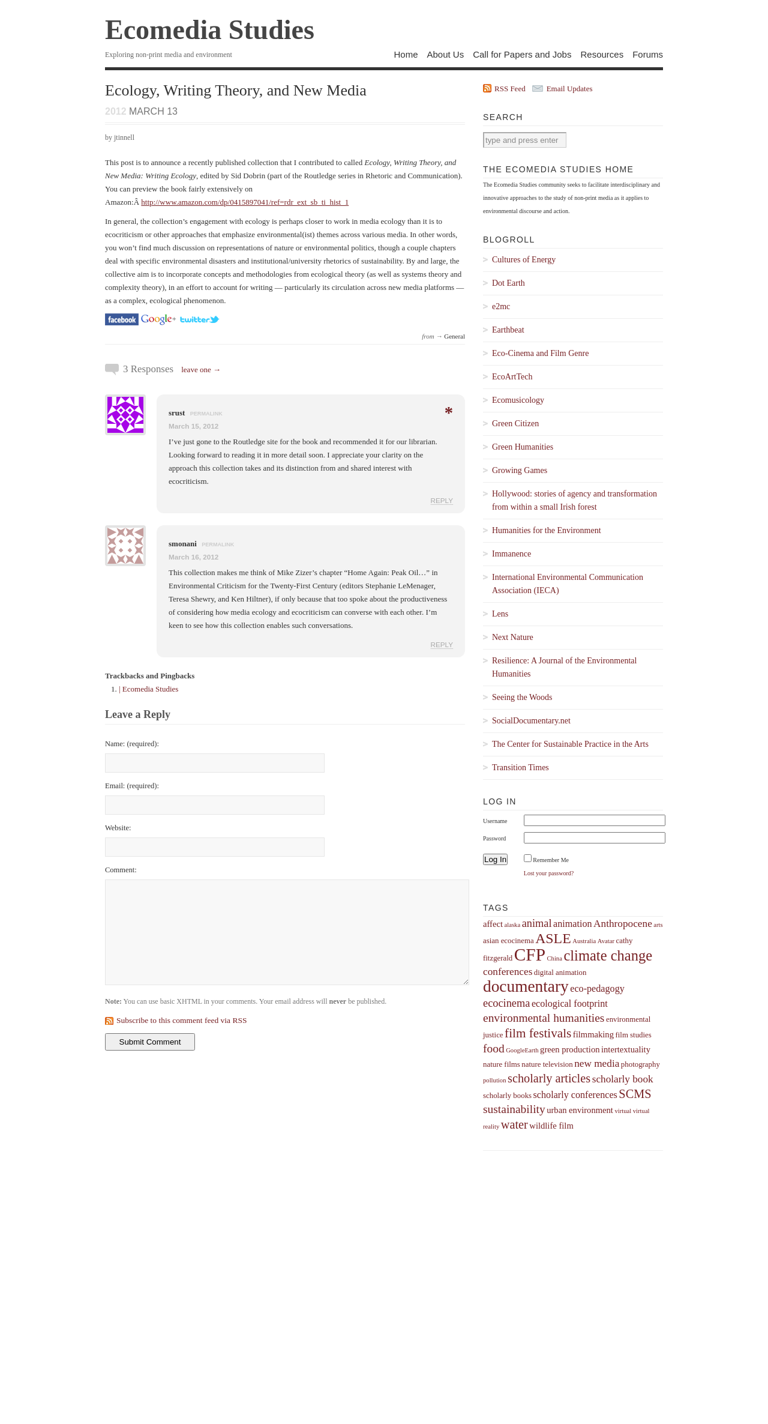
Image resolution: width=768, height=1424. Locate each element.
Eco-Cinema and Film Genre (540, 353)
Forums (647, 54)
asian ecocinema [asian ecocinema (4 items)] (508, 941)
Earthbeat (508, 329)
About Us (445, 54)
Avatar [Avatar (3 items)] (606, 941)
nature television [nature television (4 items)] (546, 1064)
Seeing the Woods (522, 697)
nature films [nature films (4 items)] (501, 1064)
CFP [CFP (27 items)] (529, 954)
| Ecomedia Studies (148, 688)
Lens (500, 613)
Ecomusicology (518, 400)
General (454, 336)
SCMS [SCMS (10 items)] (635, 1093)
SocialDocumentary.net (531, 720)
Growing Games (519, 470)
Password (494, 838)
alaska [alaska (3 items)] (512, 925)
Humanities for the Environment (546, 530)
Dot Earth (508, 283)
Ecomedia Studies (209, 29)
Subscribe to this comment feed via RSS (181, 1020)
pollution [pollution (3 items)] (494, 1080)
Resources (601, 54)
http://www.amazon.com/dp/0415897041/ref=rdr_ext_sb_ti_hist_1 (245, 202)
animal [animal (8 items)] (537, 923)
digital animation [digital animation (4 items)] (560, 972)
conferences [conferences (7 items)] (507, 971)
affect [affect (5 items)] (493, 924)
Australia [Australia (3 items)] (584, 941)
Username (495, 821)
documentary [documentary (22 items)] (526, 986)
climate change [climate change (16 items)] (607, 955)
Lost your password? (549, 873)
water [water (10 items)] (514, 1124)
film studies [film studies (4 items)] (633, 1035)
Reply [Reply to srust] (442, 500)
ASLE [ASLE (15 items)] (553, 938)
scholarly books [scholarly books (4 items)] (507, 1095)
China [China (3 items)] (554, 958)
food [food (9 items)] (494, 1048)
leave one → (201, 369)
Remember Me (551, 860)
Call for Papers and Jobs (522, 54)
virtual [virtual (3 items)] (622, 1111)
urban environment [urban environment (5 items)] (580, 1110)
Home (406, 54)
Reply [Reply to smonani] (442, 644)
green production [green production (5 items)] (569, 1049)
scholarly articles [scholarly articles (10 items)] (549, 1078)
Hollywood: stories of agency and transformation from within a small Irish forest (574, 500)
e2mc (501, 306)
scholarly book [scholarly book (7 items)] (622, 1079)
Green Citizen (515, 423)
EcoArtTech (512, 376)
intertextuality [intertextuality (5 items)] (625, 1049)
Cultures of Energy (524, 259)
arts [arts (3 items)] (657, 925)
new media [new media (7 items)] (596, 1063)
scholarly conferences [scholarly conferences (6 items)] (575, 1095)
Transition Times (520, 767)
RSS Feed (510, 88)
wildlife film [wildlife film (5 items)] (551, 1125)
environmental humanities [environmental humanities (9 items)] (543, 1018)
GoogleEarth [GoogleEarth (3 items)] (522, 1050)
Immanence (511, 553)
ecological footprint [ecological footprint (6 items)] (570, 1003)
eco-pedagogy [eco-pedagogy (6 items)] (597, 988)
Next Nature (512, 637)
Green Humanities (522, 446)
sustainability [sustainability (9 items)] (514, 1109)
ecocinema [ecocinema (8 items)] (506, 1003)
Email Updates (570, 88)
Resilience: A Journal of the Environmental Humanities (564, 667)
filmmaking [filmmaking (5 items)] (593, 1034)
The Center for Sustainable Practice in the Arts (570, 744)
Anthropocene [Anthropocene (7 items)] (622, 923)
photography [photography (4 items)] (640, 1064)
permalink (206, 414)
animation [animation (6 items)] (572, 924)
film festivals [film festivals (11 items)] (538, 1033)
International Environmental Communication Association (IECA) (567, 584)
